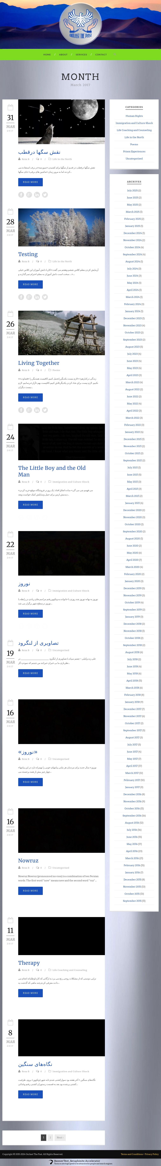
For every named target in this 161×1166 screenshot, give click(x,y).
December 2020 (132, 510)
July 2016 (132, 829)
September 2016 (132, 815)
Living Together (38, 363)
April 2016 (132, 851)
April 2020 (132, 560)
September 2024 (132, 254)
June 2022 (132, 396)
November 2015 (132, 886)
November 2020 (132, 517)
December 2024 (133, 233)
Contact (101, 54)
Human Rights (134, 116)
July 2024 (132, 268)
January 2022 (132, 432)
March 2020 (132, 567)
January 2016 (132, 872)
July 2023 (132, 354)
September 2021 (132, 460)
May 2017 (132, 758)
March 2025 (132, 211)
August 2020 (132, 538)
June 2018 (132, 666)
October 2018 (132, 638)
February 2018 (132, 695)
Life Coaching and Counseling (70, 970)
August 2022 (132, 389)
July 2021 (133, 467)
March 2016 (132, 858)
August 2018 (132, 652)
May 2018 (132, 673)
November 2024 (132, 240)
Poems (56, 370)
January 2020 (132, 581)
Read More (30, 182)
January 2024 (132, 311)
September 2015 (132, 901)
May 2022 (132, 403)
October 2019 (132, 602)
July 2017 (132, 744)
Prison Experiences (134, 151)
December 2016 (132, 794)
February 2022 (132, 425)
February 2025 (132, 219)
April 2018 (132, 680)
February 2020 (132, 574)
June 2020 (132, 545)
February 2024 (132, 304)
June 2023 (132, 361)
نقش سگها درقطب (39, 152)
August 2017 (132, 737)
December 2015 (132, 879)
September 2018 (132, 645)
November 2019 (132, 595)
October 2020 (133, 524)
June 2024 (132, 275)
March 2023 (132, 382)
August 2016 (132, 822)
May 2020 (132, 552)
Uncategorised (61, 650)
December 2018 (133, 623)
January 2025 (132, 226)
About (63, 54)
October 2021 (132, 453)
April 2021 (132, 488)
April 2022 (132, 410)
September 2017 (132, 730)
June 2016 (132, 837)
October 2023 (132, 332)
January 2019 (132, 616)
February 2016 (132, 865)
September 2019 (132, 609)
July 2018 (132, 659)
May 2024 (132, 282)
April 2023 (132, 375)
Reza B (25, 159)
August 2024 (133, 261)
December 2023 (133, 318)
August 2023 (132, 346)
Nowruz (28, 861)
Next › (60, 1137)
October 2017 (132, 723)
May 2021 (132, 481)
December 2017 (132, 709)
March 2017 (132, 773)
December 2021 (133, 439)
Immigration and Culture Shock (71, 482)
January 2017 (132, 787)
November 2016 (132, 801)
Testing (28, 254)
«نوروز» (28, 752)
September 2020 (132, 531)
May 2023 (132, 368)
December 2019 (133, 588)
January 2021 (132, 503)
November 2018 (133, 631)
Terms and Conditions (132, 1154)
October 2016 (132, 808)
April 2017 (132, 766)
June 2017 (132, 751)
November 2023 (132, 325)
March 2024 (133, 297)
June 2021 (132, 474)
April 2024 (133, 290)
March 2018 (132, 687)
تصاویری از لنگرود (38, 643)
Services (81, 54)
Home (47, 54)
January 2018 (132, 702)
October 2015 (132, 893)
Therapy (29, 963)
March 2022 (132, 417)
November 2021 (133, 446)
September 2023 (132, 339)
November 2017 (132, 716)
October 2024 (132, 247)
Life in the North (62, 159)
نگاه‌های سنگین (35, 1064)
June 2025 (132, 197)
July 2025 (132, 190)
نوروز (24, 583)
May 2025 (132, 204)
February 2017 (132, 780)
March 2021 (132, 496)
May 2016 (132, 844)
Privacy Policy (152, 1154)
